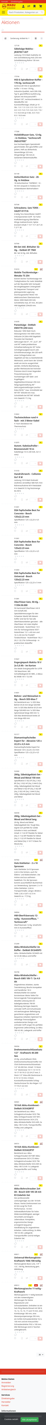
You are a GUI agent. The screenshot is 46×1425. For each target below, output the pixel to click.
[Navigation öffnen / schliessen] (4, 12)
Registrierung (7, 1386)
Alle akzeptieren (29, 1419)
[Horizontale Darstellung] (42, 38)
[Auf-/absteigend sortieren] (5, 38)
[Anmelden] (23, 6)
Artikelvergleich (8, 1389)
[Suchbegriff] (23, 12)
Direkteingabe (7, 1398)
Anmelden (6, 1382)
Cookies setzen (11, 1419)
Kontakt (5, 1405)
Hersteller (6, 1402)
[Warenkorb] (41, 6)
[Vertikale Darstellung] (36, 38)
